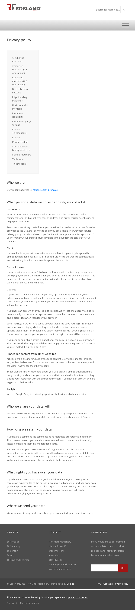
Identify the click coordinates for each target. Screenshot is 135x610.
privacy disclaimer (78, 597)
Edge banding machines (19, 99)
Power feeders (20, 142)
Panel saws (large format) (21, 123)
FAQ (12, 555)
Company (15, 546)
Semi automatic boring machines (21, 148)
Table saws (18, 159)
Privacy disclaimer (19, 559)
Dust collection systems (20, 90)
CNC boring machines (18, 59)
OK (122, 568)
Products (15, 541)
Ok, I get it (12, 603)
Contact (14, 550)
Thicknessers (19, 163)
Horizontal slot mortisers (20, 107)
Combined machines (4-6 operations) (19, 81)
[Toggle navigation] (125, 25)
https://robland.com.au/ (45, 189)
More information (29, 603)
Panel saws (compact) (18, 115)
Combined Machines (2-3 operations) (19, 69)
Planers (16, 137)
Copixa (70, 583)
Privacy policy (121, 583)
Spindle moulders (21, 154)
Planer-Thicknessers (19, 131)
